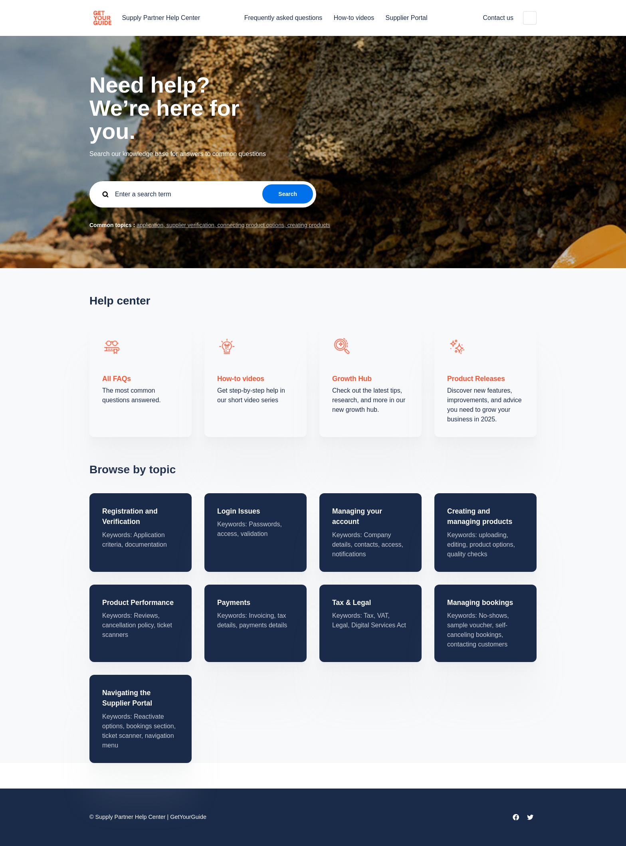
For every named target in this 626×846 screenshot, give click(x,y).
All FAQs (116, 379)
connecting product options (250, 225)
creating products (308, 225)
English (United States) (530, 18)
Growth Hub (352, 379)
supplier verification (189, 225)
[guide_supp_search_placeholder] (202, 194)
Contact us (498, 17)
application (150, 225)
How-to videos (354, 17)
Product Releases (476, 379)
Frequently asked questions (283, 17)
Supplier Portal (407, 17)
